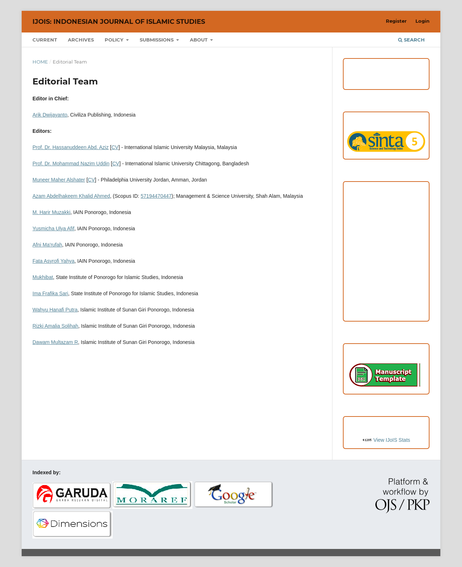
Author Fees (386, 308)
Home (40, 62)
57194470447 (156, 196)
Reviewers (386, 294)
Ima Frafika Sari (50, 293)
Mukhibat (42, 277)
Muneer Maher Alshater (58, 180)
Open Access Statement (386, 264)
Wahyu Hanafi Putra (55, 310)
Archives (81, 40)
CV (115, 147)
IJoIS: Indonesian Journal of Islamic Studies (118, 22)
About (199, 40)
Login (422, 21)
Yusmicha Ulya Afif (53, 228)
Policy (115, 40)
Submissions (157, 40)
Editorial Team (386, 279)
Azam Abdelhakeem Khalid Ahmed (71, 196)
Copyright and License (386, 234)
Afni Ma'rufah (47, 245)
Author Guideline (386, 205)
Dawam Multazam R (55, 342)
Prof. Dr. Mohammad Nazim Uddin (70, 163)
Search (411, 40)
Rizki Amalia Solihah (55, 326)
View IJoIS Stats (392, 440)
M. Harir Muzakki (51, 212)
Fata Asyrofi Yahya (53, 261)
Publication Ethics (386, 249)
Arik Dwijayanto (49, 115)
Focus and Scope (386, 190)
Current (44, 40)
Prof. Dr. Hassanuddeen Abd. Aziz (70, 147)
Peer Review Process (386, 220)
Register (396, 21)
